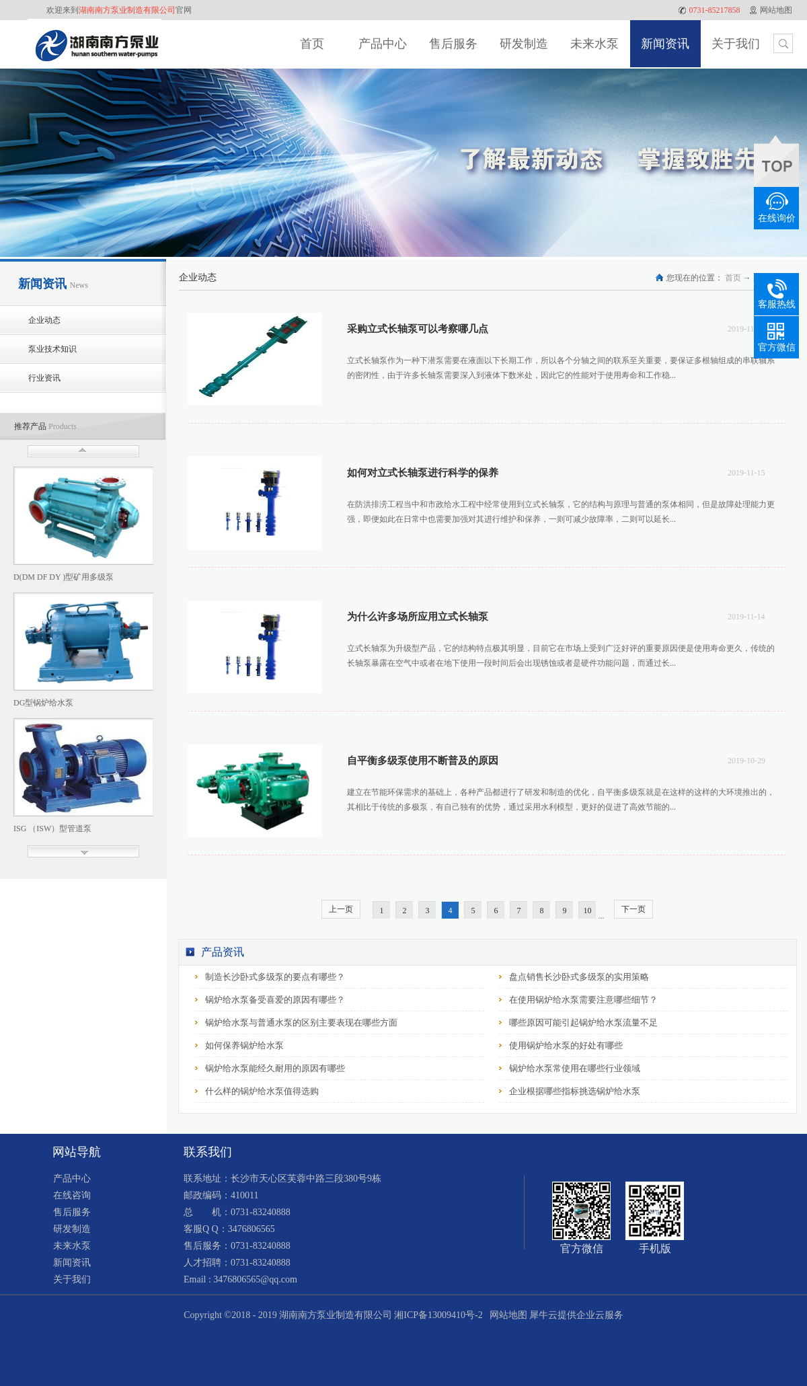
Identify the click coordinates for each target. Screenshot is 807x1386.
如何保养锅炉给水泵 (244, 1045)
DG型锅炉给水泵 (43, 702)
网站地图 (506, 1315)
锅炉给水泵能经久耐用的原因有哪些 (275, 1068)
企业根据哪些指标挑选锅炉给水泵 (574, 1091)
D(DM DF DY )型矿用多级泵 (63, 577)
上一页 (341, 909)
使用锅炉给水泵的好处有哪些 (566, 1045)
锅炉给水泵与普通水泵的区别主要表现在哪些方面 (301, 1022)
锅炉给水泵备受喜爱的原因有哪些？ (275, 1000)
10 (588, 910)
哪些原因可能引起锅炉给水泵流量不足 (583, 1022)
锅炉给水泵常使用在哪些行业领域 (574, 1068)
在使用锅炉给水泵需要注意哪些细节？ (583, 1000)
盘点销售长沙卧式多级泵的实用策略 (579, 977)
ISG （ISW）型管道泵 (52, 828)
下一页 (633, 909)
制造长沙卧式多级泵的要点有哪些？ (275, 977)
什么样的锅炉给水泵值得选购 (262, 1091)
